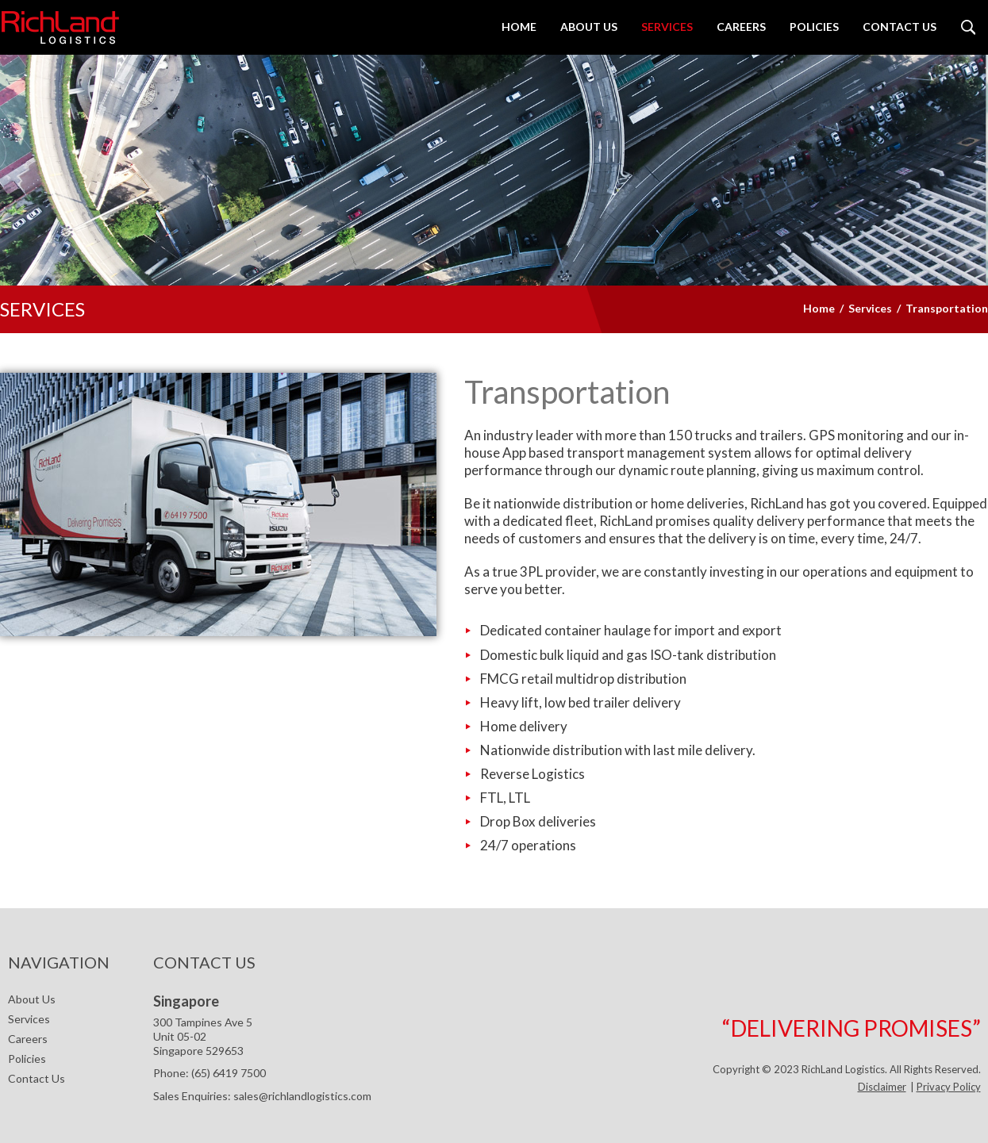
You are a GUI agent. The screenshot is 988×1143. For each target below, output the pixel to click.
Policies (27, 1058)
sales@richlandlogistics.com (302, 1096)
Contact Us (36, 1078)
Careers (28, 1038)
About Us (32, 999)
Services (29, 1019)
